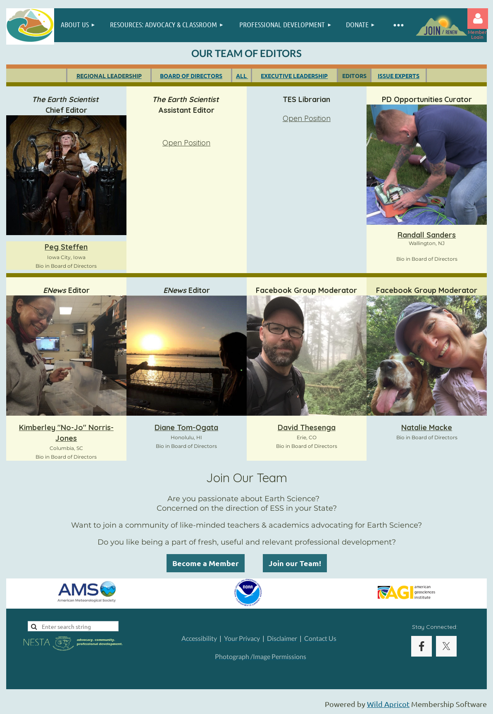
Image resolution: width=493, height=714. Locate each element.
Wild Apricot (388, 704)
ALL (242, 75)
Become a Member (205, 563)
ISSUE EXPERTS (398, 75)
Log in (477, 18)
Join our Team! (295, 563)
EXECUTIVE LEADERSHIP (294, 75)
